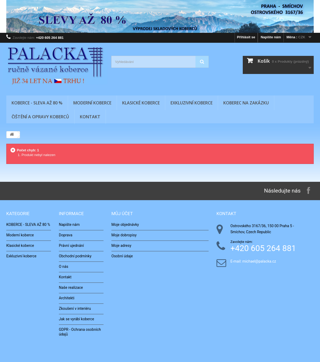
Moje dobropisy (124, 235)
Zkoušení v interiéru (75, 308)
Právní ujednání (71, 245)
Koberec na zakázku (246, 103)
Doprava (65, 235)
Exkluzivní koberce (192, 103)
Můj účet (122, 213)
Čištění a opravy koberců (40, 117)
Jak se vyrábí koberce (76, 319)
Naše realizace (71, 287)
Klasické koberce (141, 103)
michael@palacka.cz (259, 261)
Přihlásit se (246, 37)
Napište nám (271, 37)
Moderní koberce (92, 103)
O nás (63, 266)
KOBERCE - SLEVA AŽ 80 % (37, 103)
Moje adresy (121, 245)
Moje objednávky (125, 224)
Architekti (66, 298)
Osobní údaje (122, 256)
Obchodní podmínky (75, 256)
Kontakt (90, 117)
